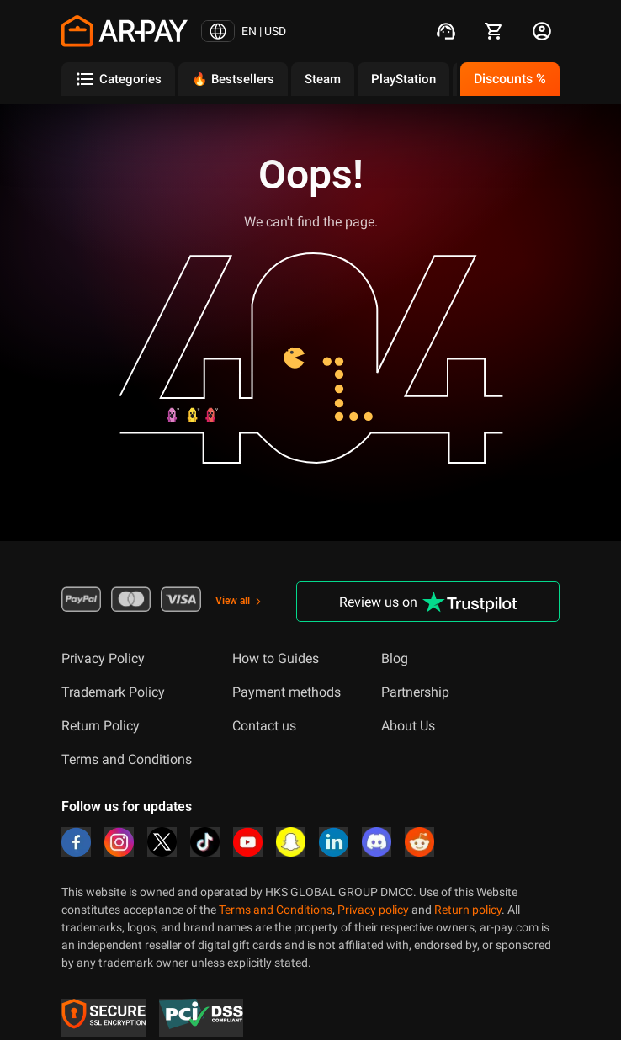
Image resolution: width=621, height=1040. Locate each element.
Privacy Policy (103, 658)
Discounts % (510, 79)
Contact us (264, 726)
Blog (394, 658)
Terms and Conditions (126, 759)
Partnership (415, 692)
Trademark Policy (113, 692)
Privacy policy (373, 909)
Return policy (468, 909)
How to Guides (275, 658)
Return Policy (100, 726)
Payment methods (286, 692)
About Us (408, 726)
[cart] (494, 31)
